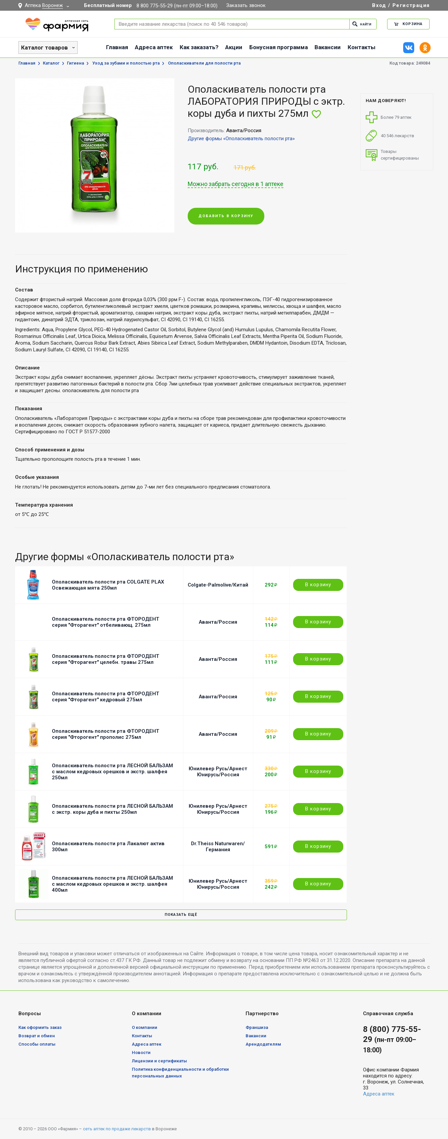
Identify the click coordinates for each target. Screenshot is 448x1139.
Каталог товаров (44, 47)
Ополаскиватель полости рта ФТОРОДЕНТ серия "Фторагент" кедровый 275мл (105, 697)
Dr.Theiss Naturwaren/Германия (218, 847)
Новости (141, 1052)
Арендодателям (263, 1044)
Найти (360, 23)
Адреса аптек (154, 47)
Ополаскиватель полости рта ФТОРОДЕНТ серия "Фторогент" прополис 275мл (105, 734)
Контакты (361, 47)
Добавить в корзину (226, 216)
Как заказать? (199, 47)
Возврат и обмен (36, 1035)
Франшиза (257, 1027)
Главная (117, 47)
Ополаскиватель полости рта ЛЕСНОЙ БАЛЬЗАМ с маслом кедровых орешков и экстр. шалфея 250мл (112, 772)
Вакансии (328, 47)
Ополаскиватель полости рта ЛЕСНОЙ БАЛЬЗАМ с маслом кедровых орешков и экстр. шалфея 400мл (112, 884)
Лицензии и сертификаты (159, 1060)
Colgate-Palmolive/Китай (218, 585)
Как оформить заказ (40, 1027)
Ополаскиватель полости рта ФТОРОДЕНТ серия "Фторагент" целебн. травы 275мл (105, 659)
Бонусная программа (278, 47)
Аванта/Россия (218, 622)
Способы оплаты (37, 1044)
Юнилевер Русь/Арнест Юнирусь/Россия (218, 772)
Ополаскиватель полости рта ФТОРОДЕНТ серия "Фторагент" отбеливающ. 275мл (105, 622)
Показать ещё (181, 914)
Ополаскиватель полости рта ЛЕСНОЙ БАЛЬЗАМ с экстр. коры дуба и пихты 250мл (112, 809)
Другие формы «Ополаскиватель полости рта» (241, 139)
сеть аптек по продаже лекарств (117, 1128)
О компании (144, 1027)
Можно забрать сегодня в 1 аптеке (235, 184)
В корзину (318, 585)
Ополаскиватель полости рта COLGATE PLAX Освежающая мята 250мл (108, 585)
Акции (233, 47)
